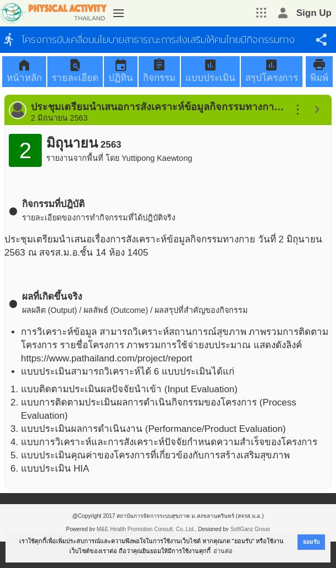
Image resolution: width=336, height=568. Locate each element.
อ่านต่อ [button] (223, 551)
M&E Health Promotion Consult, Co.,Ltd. (146, 529)
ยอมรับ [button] (311, 542)
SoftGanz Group (250, 529)
